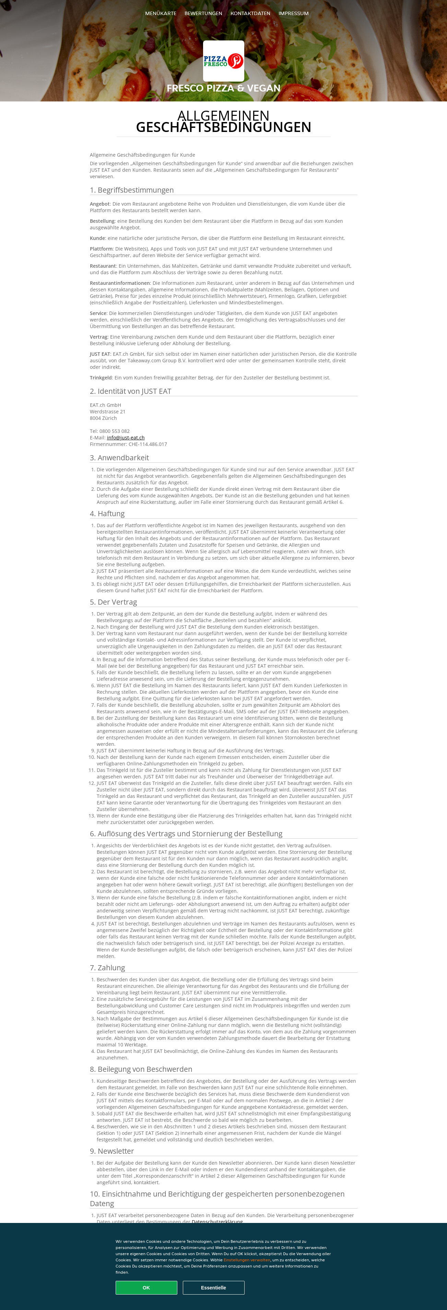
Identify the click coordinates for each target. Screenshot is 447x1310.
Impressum (294, 13)
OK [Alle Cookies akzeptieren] (146, 1287)
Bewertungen (203, 13)
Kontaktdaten (250, 13)
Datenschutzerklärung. (218, 1221)
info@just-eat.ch (126, 437)
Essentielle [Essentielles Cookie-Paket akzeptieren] (213, 1287)
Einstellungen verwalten (247, 1259)
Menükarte (160, 13)
